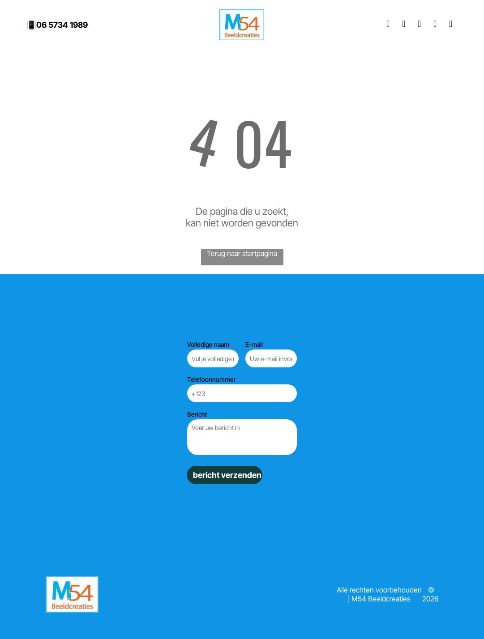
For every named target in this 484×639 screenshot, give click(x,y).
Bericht (197, 414)
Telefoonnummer (211, 379)
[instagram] (404, 25)
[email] (435, 25)
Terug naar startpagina (242, 253)
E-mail (254, 344)
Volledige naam (208, 344)
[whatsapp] (451, 25)
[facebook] (388, 25)
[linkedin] (419, 25)
